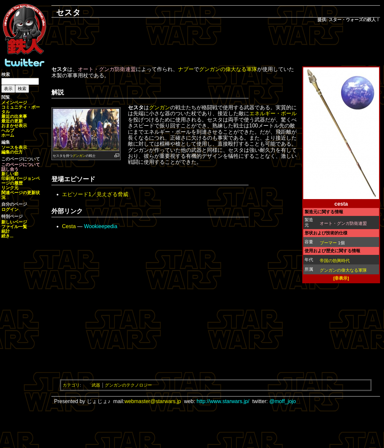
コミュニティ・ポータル (20, 109)
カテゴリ (71, 385)
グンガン (79, 155)
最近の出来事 (14, 116)
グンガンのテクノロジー (128, 385)
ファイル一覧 (14, 226)
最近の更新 (12, 121)
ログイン (9, 209)
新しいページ (14, 222)
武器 (96, 385)
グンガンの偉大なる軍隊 (343, 270)
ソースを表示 (14, 147)
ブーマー (328, 242)
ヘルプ (7, 130)
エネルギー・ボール (273, 113)
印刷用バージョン (18, 178)
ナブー (186, 69)
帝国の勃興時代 (335, 260)
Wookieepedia (100, 226)
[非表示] (341, 278)
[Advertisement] (216, 45)
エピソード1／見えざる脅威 (95, 194)
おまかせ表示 (14, 125)
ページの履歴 (20, 181)
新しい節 (9, 173)
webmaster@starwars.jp (152, 401)
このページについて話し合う (20, 167)
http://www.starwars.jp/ (222, 401)
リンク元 (9, 187)
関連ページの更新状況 (20, 195)
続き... (7, 235)
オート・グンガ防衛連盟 (343, 223)
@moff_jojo (282, 401)
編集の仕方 (12, 152)
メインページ (14, 102)
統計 (5, 231)
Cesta (69, 226)
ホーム (7, 135)
